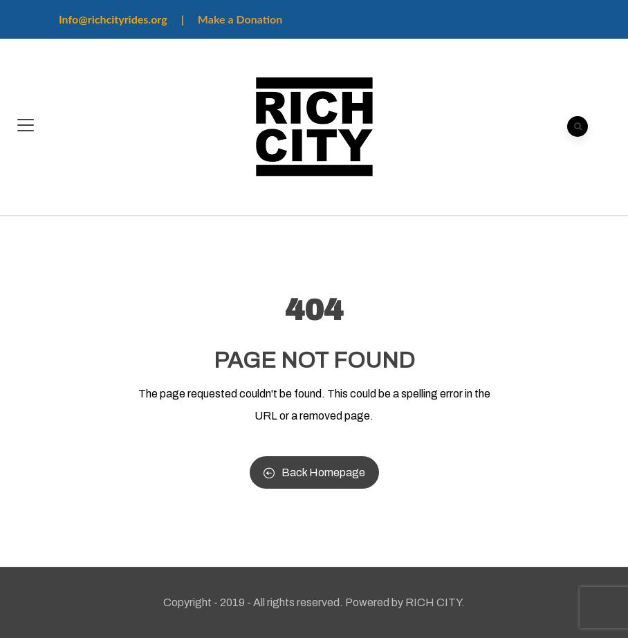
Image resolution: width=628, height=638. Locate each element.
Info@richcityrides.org (113, 19)
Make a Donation (240, 19)
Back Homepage (314, 472)
